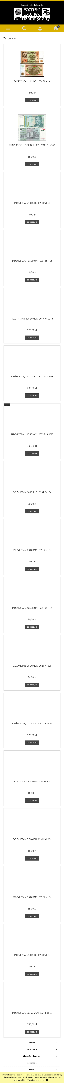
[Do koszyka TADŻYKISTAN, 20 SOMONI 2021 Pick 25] (32, 685)
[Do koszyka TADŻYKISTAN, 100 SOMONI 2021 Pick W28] (32, 395)
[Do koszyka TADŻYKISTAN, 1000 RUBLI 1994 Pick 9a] (32, 511)
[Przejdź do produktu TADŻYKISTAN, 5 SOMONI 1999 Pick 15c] (32, 825)
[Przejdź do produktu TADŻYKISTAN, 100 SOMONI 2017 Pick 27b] (32, 304)
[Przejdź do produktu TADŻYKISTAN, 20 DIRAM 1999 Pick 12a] (32, 536)
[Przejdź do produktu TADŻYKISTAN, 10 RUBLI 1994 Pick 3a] (32, 188)
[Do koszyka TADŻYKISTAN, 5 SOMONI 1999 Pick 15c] (32, 858)
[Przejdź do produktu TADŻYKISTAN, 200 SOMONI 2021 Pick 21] (32, 709)
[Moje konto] (40, 28)
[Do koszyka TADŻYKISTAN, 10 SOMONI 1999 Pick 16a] (32, 280)
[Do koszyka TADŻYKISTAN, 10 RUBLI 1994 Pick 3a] (32, 222)
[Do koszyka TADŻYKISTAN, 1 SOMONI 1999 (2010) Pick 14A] (32, 164)
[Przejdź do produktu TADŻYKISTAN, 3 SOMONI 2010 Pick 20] (32, 767)
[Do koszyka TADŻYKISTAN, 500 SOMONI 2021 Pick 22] (32, 1032)
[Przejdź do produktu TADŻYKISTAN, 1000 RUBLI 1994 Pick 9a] (32, 478)
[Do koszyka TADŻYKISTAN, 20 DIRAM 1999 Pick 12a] (32, 569)
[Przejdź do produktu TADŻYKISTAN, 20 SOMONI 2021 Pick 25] (32, 651)
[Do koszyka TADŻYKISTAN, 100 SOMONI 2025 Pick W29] (32, 453)
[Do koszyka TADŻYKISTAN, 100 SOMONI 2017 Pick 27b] (32, 338)
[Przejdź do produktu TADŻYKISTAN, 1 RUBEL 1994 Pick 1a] (32, 64)
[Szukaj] (24, 28)
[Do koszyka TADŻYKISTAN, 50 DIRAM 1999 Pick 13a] (32, 916)
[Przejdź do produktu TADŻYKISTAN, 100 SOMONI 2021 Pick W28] (32, 362)
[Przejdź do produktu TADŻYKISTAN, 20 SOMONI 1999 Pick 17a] (32, 593)
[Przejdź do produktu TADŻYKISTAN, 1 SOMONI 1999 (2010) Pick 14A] (32, 128)
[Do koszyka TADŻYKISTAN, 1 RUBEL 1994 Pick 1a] (32, 100)
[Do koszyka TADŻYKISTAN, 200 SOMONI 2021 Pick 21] (32, 742)
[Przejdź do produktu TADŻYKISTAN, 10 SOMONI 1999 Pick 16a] (32, 246)
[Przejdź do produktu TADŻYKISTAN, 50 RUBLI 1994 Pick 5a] (32, 940)
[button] (8, 28)
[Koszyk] (56, 28)
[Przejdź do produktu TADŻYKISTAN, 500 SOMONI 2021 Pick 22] (32, 998)
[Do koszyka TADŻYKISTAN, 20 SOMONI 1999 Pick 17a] (32, 627)
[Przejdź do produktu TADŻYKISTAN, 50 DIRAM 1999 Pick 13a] (32, 883)
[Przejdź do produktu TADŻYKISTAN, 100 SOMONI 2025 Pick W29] (32, 420)
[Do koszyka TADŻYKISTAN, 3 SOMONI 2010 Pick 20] (32, 800)
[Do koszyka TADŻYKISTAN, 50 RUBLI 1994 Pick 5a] (32, 974)
